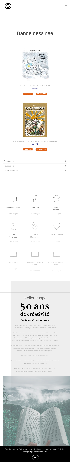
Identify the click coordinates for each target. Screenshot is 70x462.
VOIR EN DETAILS (27, 94)
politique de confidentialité (37, 452)
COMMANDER (41, 94)
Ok (35, 457)
